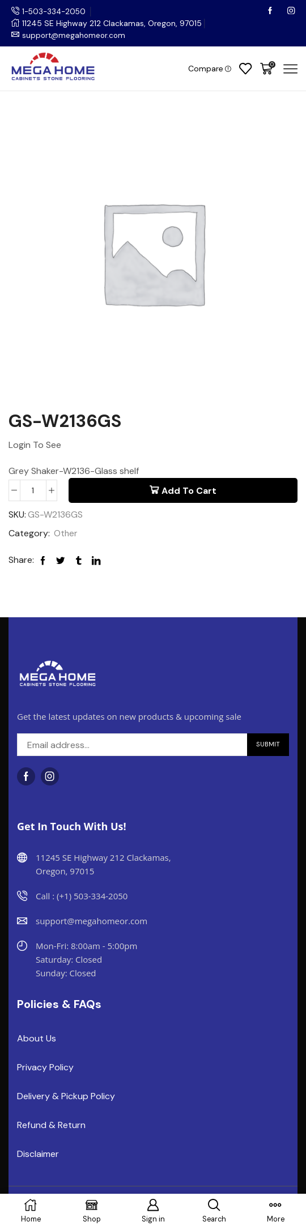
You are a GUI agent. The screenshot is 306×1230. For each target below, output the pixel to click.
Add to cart (189, 491)
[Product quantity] (33, 490)
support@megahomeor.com (75, 35)
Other (66, 534)
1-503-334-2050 (55, 11)
